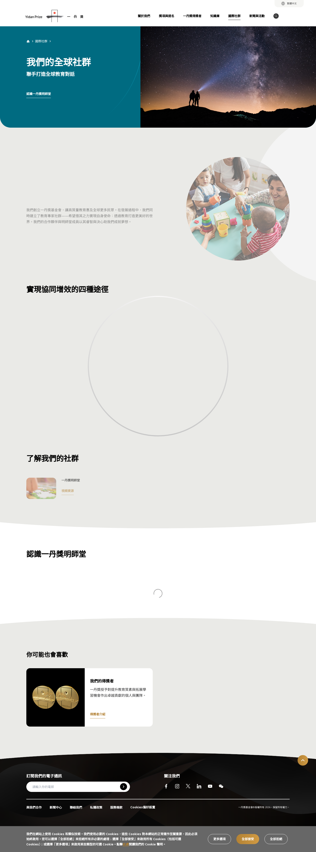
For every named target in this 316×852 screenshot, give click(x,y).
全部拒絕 (276, 839)
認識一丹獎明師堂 (38, 94)
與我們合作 (34, 807)
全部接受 (248, 839)
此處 (126, 844)
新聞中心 (56, 807)
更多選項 (219, 839)
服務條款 (116, 807)
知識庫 (214, 16)
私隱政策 (96, 807)
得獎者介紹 (97, 714)
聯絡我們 (76, 807)
